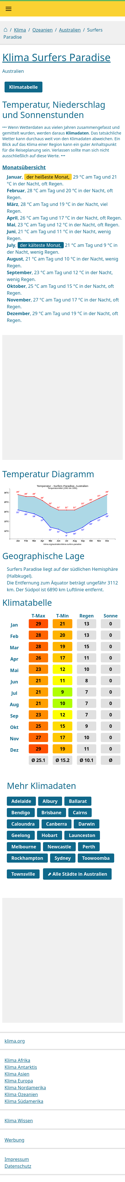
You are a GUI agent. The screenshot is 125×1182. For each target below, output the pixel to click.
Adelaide (21, 801)
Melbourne (23, 847)
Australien (70, 30)
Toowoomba (96, 858)
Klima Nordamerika (25, 1087)
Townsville (23, 874)
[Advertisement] (62, 397)
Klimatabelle (23, 87)
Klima (20, 30)
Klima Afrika (17, 1060)
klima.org (15, 1041)
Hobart (50, 835)
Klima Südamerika (24, 1101)
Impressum (17, 1159)
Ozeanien (42, 30)
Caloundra (23, 824)
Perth (89, 847)
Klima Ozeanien (21, 1094)
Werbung (14, 1140)
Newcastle (59, 847)
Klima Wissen (19, 1120)
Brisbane (52, 812)
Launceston (82, 835)
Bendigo (20, 812)
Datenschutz (18, 1166)
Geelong (20, 835)
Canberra (56, 824)
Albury (50, 801)
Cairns (80, 812)
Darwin (86, 824)
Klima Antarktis (21, 1067)
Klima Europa (19, 1081)
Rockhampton (27, 858)
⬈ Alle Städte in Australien (77, 874)
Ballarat (78, 801)
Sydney (63, 858)
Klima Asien (17, 1074)
